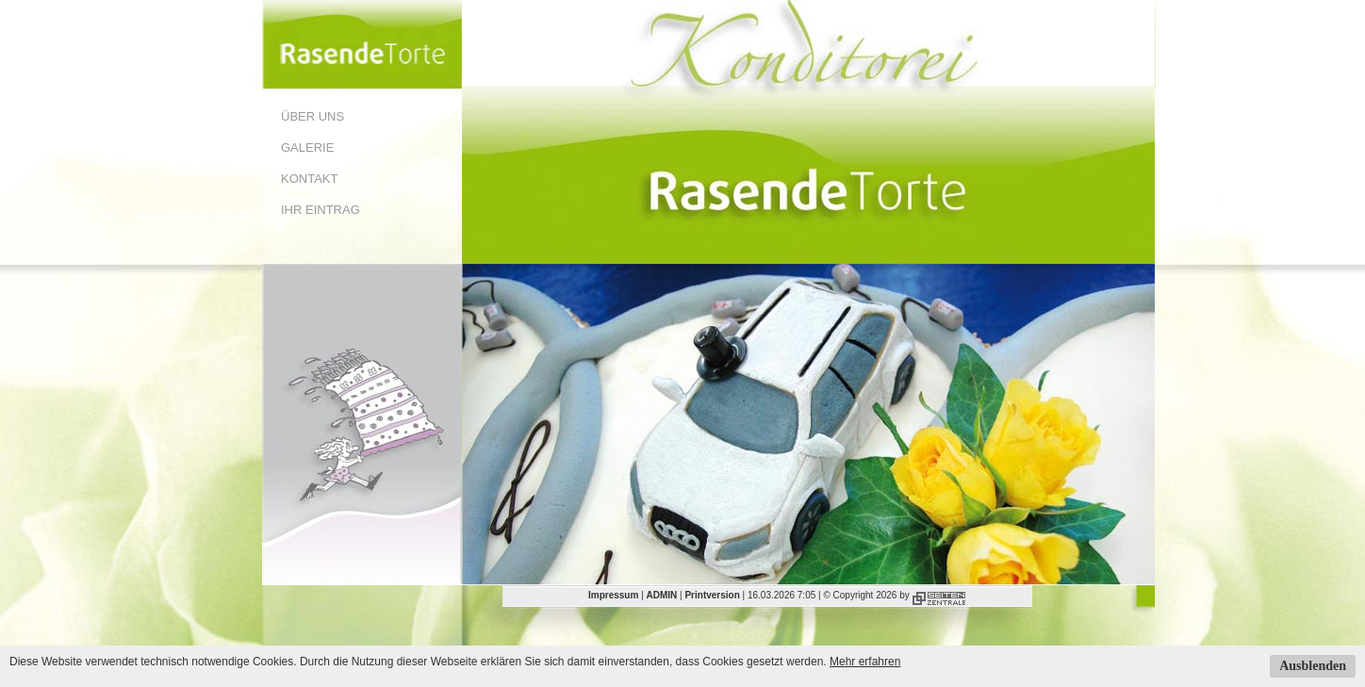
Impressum (613, 595)
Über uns (312, 116)
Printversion (711, 595)
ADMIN (662, 595)
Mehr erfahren (865, 661)
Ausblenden (1312, 666)
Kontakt (309, 179)
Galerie (307, 147)
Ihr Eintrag (320, 210)
